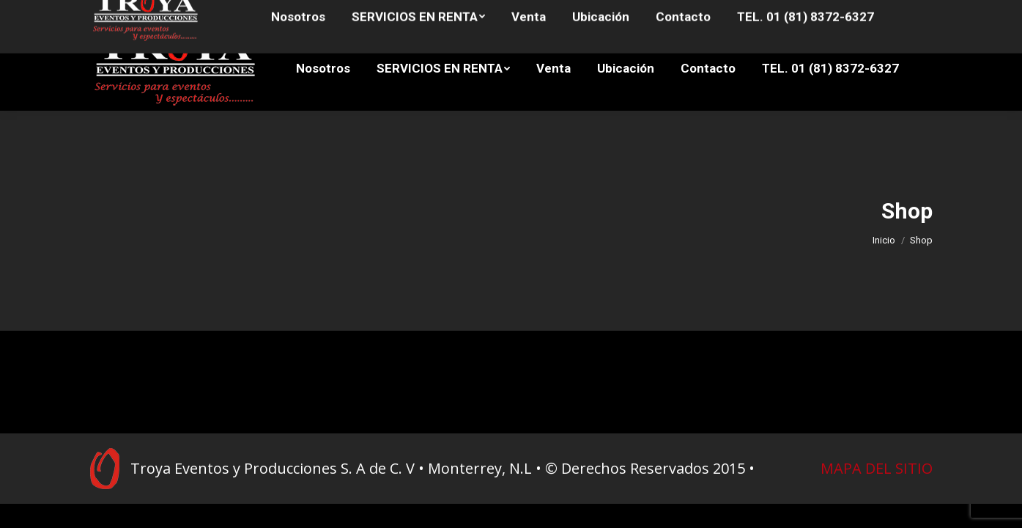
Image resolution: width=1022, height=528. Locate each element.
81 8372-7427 (249, 13)
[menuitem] (323, 68)
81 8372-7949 (119, 13)
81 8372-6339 (182, 13)
